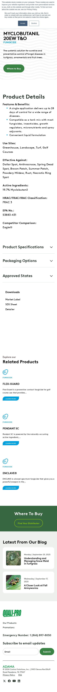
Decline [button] (34, 23)
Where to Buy (14, 68)
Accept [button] (22, 23)
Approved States (17, 275)
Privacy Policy (9, 674)
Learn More (10, 398)
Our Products (9, 622)
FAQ (20, 674)
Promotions (8, 627)
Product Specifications (23, 246)
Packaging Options (20, 260)
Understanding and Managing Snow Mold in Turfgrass (36, 561)
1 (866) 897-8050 (40, 635)
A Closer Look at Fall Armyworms (35, 586)
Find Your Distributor (28, 523)
